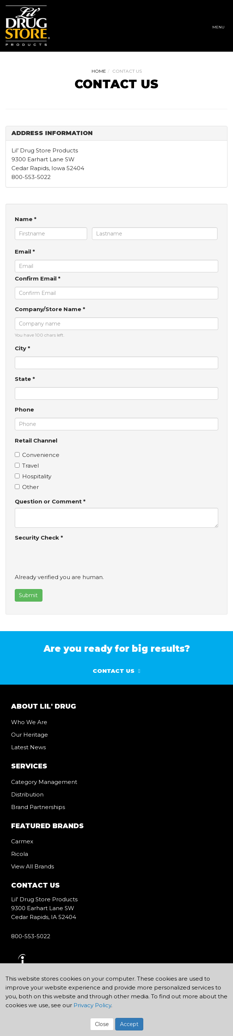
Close (102, 1024)
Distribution (27, 794)
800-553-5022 (30, 936)
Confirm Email (38, 278)
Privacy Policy (92, 1005)
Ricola (19, 853)
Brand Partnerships (38, 806)
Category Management (44, 781)
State (25, 378)
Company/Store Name (50, 309)
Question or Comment (50, 501)
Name (26, 219)
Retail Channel (36, 440)
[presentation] (71, 558)
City (22, 348)
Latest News (28, 747)
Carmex (22, 841)
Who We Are (29, 722)
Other (27, 487)
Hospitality (33, 476)
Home (99, 71)
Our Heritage (29, 734)
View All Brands (32, 866)
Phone (24, 409)
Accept (129, 1024)
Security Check (39, 537)
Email (25, 251)
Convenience (37, 454)
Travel (27, 465)
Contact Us (113, 670)
